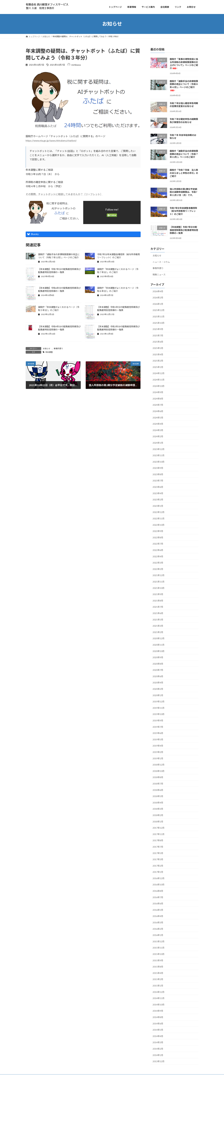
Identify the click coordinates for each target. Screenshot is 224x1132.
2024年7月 (158, 405)
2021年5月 (158, 619)
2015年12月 (158, 941)
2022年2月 (158, 569)
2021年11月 (158, 581)
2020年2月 (158, 689)
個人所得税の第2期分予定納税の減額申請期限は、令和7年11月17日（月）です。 (183, 192)
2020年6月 (158, 676)
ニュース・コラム (161, 261)
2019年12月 (158, 701)
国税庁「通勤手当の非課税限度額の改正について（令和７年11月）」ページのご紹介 (184, 154)
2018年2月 (158, 815)
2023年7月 (158, 480)
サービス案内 (40, 1083)
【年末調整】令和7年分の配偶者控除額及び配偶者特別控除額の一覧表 (184, 230)
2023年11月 (158, 455)
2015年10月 (158, 954)
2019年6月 (158, 733)
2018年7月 (158, 783)
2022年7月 (158, 543)
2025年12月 (158, 310)
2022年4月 (158, 556)
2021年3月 (158, 625)
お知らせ (46, 348)
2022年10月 (158, 524)
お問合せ (61, 1083)
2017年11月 (158, 834)
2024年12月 (158, 373)
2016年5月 (158, 909)
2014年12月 (158, 991)
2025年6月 (158, 341)
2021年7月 (158, 606)
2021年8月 (158, 600)
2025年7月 (158, 335)
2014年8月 (158, 1017)
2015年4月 (158, 973)
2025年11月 (158, 316)
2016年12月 (158, 878)
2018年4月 (158, 802)
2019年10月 (158, 714)
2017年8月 (158, 840)
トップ (30, 1083)
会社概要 (52, 1083)
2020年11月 (158, 644)
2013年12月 (158, 1061)
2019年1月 (158, 758)
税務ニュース (159, 274)
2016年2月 (158, 928)
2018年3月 (158, 808)
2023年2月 (158, 499)
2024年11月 (158, 379)
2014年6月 (158, 1023)
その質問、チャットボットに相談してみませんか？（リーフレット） (64, 194)
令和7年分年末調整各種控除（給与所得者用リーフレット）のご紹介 (183, 210)
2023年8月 (158, 474)
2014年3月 (158, 1042)
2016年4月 (158, 916)
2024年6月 (158, 411)
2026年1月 (158, 303)
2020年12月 (158, 638)
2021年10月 (158, 588)
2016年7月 (158, 897)
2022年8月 (158, 537)
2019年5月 (158, 739)
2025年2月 (158, 360)
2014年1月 (158, 1055)
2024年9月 (158, 392)
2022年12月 (158, 512)
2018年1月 (158, 821)
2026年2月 (158, 297)
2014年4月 (158, 1036)
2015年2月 (158, 979)
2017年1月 (158, 872)
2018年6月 (158, 790)
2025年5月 (158, 348)
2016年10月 (158, 884)
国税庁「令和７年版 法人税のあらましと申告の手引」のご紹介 (184, 173)
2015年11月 (158, 947)
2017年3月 (158, 859)
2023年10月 (158, 461)
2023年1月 (158, 505)
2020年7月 (158, 670)
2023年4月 (158, 493)
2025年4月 (158, 354)
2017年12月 (158, 827)
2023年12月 (158, 449)
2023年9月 (158, 468)
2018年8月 (158, 777)
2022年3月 (158, 562)
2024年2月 (158, 436)
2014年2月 (158, 1048)
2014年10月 (158, 1004)
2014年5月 (158, 1029)
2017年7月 (158, 846)
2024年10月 (158, 386)
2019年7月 (158, 726)
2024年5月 (158, 417)
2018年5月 (158, 796)
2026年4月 (158, 291)
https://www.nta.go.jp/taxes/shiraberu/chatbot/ (51, 140)
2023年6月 (158, 487)
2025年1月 (158, 367)
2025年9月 (158, 329)
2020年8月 (158, 663)
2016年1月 (158, 935)
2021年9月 (158, 594)
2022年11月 (158, 518)
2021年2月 (158, 632)
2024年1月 (158, 442)
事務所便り (58, 348)
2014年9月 (158, 1010)
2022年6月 (158, 550)
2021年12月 (158, 575)
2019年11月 (158, 707)
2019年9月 (158, 720)
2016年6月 (158, 903)
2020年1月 (158, 695)
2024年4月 (158, 423)
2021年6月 (158, 613)
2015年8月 (158, 966)
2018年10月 (158, 771)
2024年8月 (158, 398)
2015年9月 (158, 960)
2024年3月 (158, 430)
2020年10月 (158, 651)
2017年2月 (158, 865)
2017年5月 (158, 853)
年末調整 (49, 352)
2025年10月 (158, 322)
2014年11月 (158, 998)
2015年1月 (158, 985)
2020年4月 (158, 682)
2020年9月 (158, 657)
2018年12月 (158, 764)
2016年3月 (158, 922)
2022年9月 (158, 531)
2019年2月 (158, 752)
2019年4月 (158, 745)
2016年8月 (158, 891)
